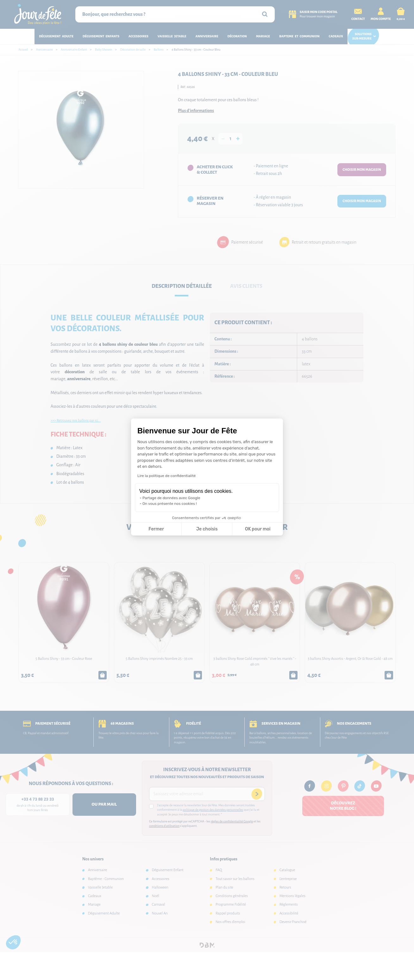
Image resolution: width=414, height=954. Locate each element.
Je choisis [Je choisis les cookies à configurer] (207, 529)
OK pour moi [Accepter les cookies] (258, 529)
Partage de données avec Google (171, 498)
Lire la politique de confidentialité (166, 476)
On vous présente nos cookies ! (169, 503)
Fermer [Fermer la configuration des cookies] (156, 529)
